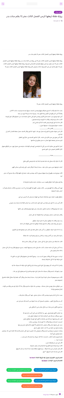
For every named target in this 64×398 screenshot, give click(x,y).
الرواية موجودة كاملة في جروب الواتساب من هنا (19, 370)
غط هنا (32, 357)
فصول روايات (58, 12)
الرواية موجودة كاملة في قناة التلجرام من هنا (45, 370)
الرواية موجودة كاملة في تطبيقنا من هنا (32, 375)
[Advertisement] (32, 34)
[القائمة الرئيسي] (61, 4)
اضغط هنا (44, 360)
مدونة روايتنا (46, 395)
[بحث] (3, 4)
